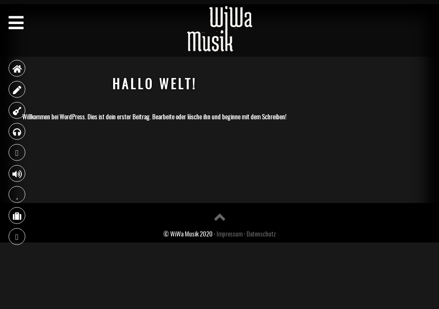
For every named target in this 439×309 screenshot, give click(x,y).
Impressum (229, 233)
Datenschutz (261, 233)
